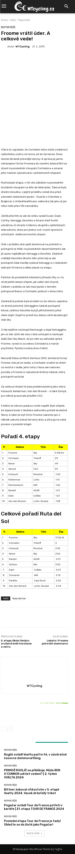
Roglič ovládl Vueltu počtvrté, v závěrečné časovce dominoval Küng (35, 756)
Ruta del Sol (19, 598)
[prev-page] (3, 728)
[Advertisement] (37, 93)
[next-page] (9, 728)
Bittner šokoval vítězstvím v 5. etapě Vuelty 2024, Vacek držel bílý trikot (34, 714)
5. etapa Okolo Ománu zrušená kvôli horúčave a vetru (16, 643)
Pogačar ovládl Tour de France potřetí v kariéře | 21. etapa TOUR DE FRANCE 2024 (34, 807)
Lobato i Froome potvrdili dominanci (55, 642)
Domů (4, 20)
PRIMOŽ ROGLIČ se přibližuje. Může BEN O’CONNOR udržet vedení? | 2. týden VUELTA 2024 (32, 773)
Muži (13, 20)
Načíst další (34, 833)
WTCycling (23, 46)
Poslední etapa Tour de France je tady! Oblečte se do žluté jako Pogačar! (32, 822)
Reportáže (24, 20)
